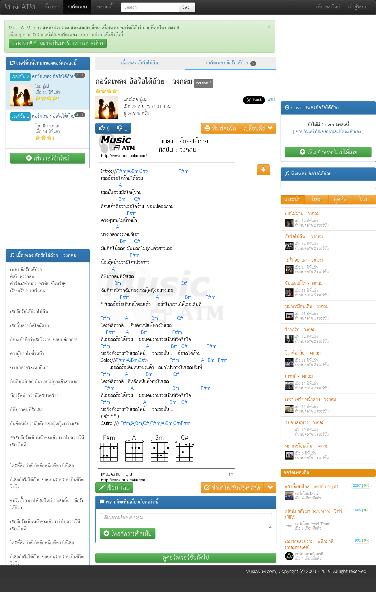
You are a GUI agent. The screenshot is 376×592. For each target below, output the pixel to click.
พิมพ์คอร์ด (220, 128)
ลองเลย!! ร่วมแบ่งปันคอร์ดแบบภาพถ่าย (57, 43)
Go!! (187, 7)
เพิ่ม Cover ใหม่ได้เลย (328, 152)
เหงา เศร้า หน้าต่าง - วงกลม (328, 405)
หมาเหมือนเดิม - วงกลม (328, 312)
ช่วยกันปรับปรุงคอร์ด (232, 488)
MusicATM (19, 7)
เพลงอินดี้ (104, 7)
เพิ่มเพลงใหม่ (328, 7)
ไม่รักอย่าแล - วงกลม (328, 265)
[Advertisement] (48, 209)
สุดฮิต (340, 199)
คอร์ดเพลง (79, 7)
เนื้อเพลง (51, 7)
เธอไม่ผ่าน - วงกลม (328, 219)
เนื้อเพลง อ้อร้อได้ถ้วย (140, 63)
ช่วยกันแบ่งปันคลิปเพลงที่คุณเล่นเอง (328, 132)
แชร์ (271, 99)
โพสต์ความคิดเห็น (128, 533)
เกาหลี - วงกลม (328, 381)
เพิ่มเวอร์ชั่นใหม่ (47, 158)
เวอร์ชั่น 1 (20, 116)
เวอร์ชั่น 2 (20, 77)
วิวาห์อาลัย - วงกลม (328, 358)
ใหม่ (364, 199)
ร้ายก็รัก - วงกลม (328, 335)
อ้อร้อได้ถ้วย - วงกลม (328, 242)
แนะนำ (292, 199)
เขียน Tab (114, 488)
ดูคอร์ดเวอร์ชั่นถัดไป (186, 558)
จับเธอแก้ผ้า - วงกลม (328, 289)
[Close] (269, 27)
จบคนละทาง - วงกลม (328, 428)
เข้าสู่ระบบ (357, 7)
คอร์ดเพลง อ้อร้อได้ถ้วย (231, 63)
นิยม (316, 199)
